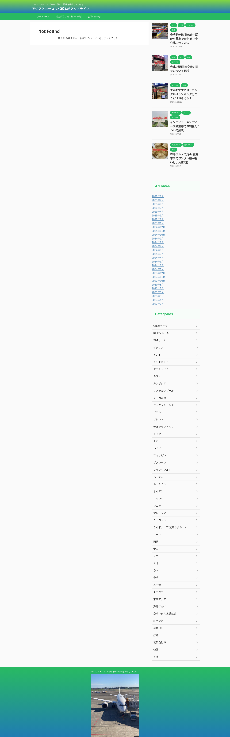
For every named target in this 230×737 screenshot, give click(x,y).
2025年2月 (157, 209)
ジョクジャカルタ (162, 394)
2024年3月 (157, 251)
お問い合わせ (94, 16)
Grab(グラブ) (159, 315)
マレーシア (159, 502)
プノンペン (159, 452)
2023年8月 (157, 274)
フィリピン (159, 445)
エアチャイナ (160, 358)
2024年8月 (157, 232)
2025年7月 (157, 190)
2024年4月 (157, 247)
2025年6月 (157, 193)
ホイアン (157, 481)
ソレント (157, 409)
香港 (155, 646)
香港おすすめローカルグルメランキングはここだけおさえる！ (184, 91)
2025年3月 (157, 205)
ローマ (156, 524)
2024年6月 (157, 240)
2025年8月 (157, 186)
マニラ (156, 495)
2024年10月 (158, 224)
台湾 (155, 567)
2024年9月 (157, 228)
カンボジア (159, 373)
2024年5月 (157, 243)
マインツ (157, 488)
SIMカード (158, 330)
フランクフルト (161, 459)
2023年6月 (157, 282)
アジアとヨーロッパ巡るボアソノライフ (62, 9)
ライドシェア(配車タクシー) (167, 517)
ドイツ (156, 423)
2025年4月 (157, 201)
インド (156, 344)
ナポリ (156, 430)
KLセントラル (160, 322)
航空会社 (157, 610)
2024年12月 (158, 217)
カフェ (156, 366)
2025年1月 (157, 213)
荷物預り (157, 617)
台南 (155, 560)
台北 (155, 553)
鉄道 (155, 625)
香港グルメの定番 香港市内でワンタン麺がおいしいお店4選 (184, 149)
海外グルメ (159, 596)
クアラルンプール (162, 380)
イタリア (157, 337)
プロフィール (43, 16)
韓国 (155, 639)
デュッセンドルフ (162, 416)
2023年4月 (157, 289)
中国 (155, 538)
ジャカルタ (159, 387)
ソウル (156, 402)
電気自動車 (159, 632)
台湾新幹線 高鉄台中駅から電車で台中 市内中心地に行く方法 (184, 38)
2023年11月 (158, 266)
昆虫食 (156, 574)
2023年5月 (157, 286)
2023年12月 (158, 263)
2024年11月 (158, 220)
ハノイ (156, 438)
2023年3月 (157, 293)
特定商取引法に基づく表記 (68, 16)
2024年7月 (157, 236)
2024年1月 (157, 259)
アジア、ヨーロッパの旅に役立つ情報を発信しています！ (115, 661)
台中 (155, 546)
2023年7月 (157, 278)
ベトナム (157, 466)
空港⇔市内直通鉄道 (163, 603)
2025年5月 (157, 197)
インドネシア (160, 351)
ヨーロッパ (159, 510)
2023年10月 (158, 270)
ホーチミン (159, 474)
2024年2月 (157, 255)
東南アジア (159, 589)
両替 (155, 531)
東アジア (157, 581)
